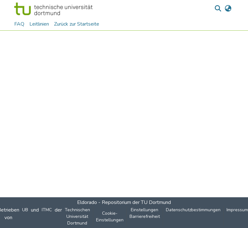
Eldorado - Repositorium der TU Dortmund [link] (124, 202)
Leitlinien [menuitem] (39, 24)
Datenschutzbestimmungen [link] (193, 210)
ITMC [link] (47, 210)
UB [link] (25, 210)
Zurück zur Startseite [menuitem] (76, 24)
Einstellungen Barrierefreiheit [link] (145, 213)
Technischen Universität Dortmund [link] (77, 216)
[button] (53, 9)
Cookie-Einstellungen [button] (110, 216)
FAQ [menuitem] (19, 24)
